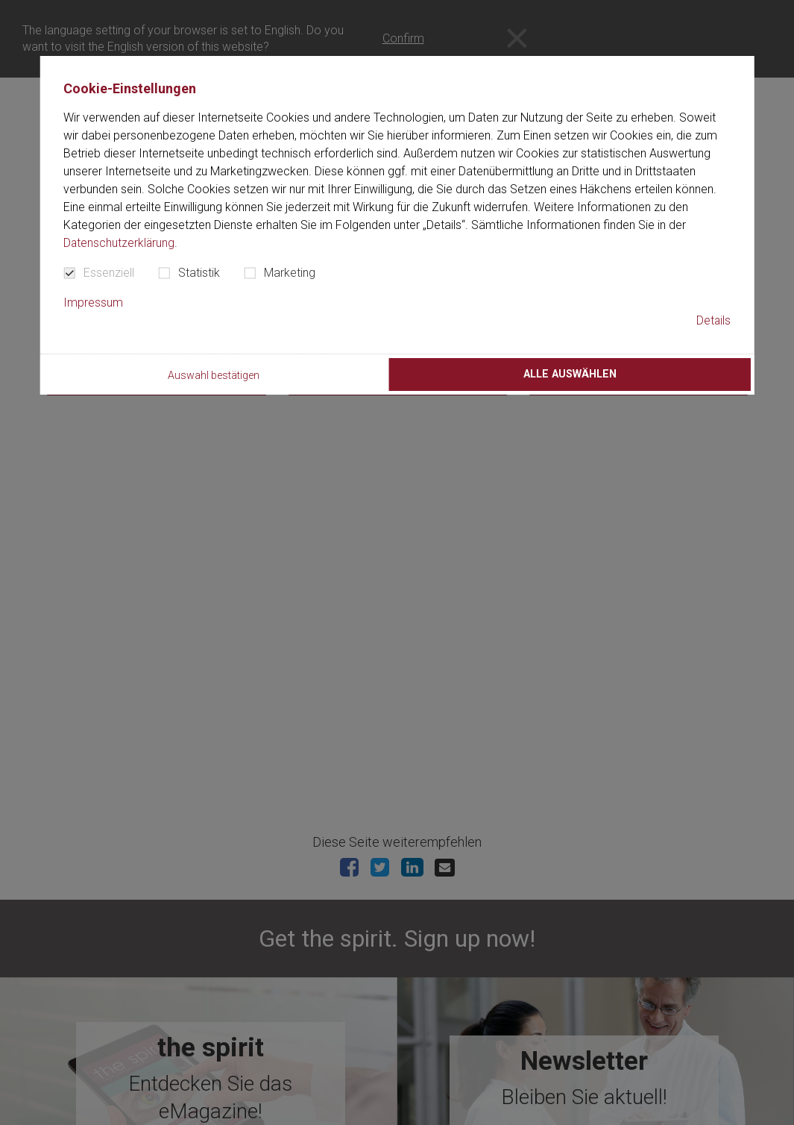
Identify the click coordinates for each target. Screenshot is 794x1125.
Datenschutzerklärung (119, 243)
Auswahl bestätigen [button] (214, 376)
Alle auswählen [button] (570, 374)
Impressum (93, 302)
